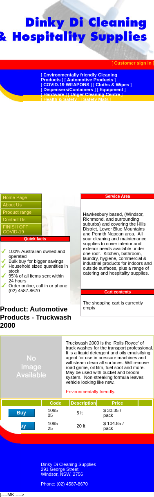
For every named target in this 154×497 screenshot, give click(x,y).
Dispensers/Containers (68, 89)
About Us (12, 204)
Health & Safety (60, 99)
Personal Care (58, 143)
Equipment (111, 89)
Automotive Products (90, 79)
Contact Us (14, 219)
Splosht (75, 158)
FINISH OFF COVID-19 (15, 229)
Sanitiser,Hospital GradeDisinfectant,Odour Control (77, 136)
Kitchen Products (86, 118)
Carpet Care (83, 128)
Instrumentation (84, 153)
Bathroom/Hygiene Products (74, 123)
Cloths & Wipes (112, 84)
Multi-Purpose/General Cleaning (79, 111)
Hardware (53, 94)
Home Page (15, 197)
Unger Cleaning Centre (95, 94)
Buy (21, 413)
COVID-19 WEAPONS (66, 84)
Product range (17, 212)
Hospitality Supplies (84, 148)
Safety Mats (96, 99)
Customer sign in (132, 62)
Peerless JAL (57, 104)
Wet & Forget (85, 109)
